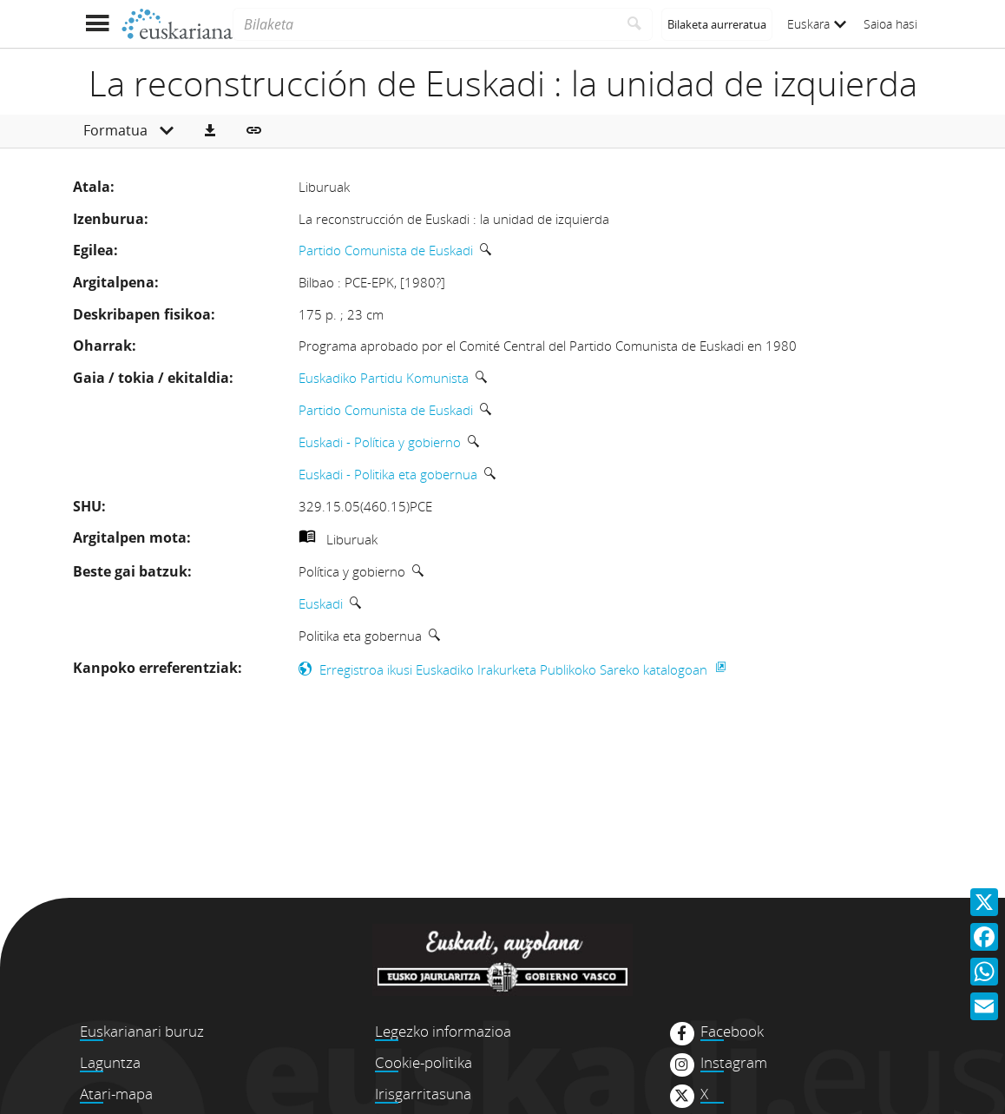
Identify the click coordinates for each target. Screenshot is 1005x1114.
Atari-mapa (116, 1094)
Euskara (816, 24)
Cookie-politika (423, 1062)
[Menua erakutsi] (97, 24)
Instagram (733, 1062)
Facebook (732, 1031)
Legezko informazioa (443, 1031)
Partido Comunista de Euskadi (386, 250)
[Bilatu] (635, 24)
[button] (210, 131)
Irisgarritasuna (423, 1094)
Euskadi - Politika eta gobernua (388, 474)
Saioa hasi (890, 24)
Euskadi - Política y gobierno (380, 442)
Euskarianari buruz (142, 1031)
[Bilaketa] (425, 24)
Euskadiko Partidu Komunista (384, 377)
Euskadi (321, 603)
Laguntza (110, 1062)
